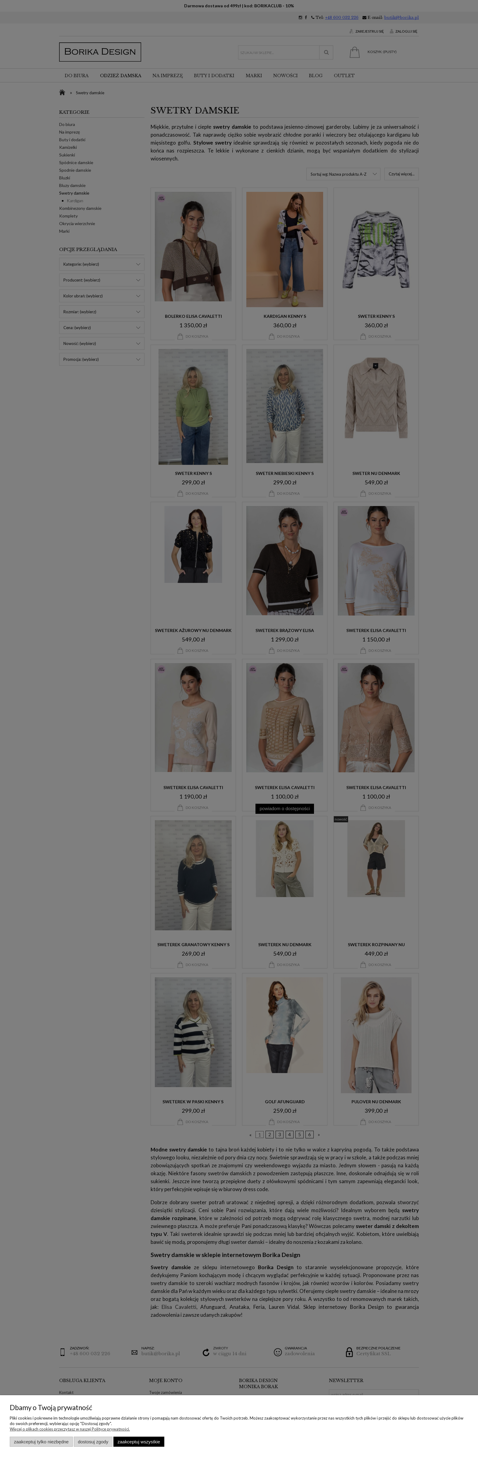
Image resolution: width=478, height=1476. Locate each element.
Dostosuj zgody (93, 1441)
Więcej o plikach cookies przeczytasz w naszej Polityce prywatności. (70, 1429)
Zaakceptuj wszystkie (139, 1441)
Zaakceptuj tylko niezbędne (41, 1441)
